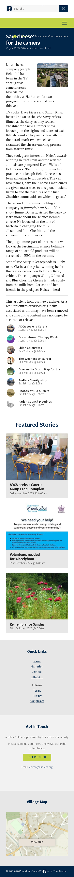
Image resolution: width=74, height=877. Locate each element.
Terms (37, 690)
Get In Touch (37, 757)
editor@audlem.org (40, 767)
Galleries (37, 666)
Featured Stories (37, 424)
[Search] (34, 8)
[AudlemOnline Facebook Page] (9, 8)
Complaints (37, 701)
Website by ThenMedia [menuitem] (53, 871)
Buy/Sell (37, 677)
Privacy (37, 696)
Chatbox (37, 672)
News (25, 36)
